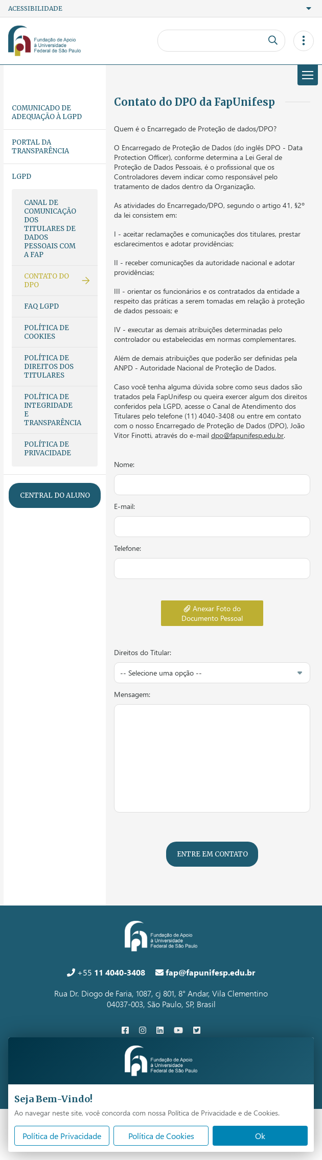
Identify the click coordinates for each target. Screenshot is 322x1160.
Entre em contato (212, 854)
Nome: (124, 464)
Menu (305, 75)
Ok (260, 1135)
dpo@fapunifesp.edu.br (247, 435)
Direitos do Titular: (142, 652)
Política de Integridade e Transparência (52, 409)
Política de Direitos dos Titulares (49, 367)
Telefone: (127, 548)
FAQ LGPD (41, 306)
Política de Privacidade (47, 448)
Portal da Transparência (40, 146)
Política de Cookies (46, 332)
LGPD (21, 176)
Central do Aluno (55, 495)
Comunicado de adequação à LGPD (47, 112)
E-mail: (124, 506)
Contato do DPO (46, 280)
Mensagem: (132, 694)
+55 (106, 972)
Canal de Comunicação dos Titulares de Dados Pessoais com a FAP (50, 228)
